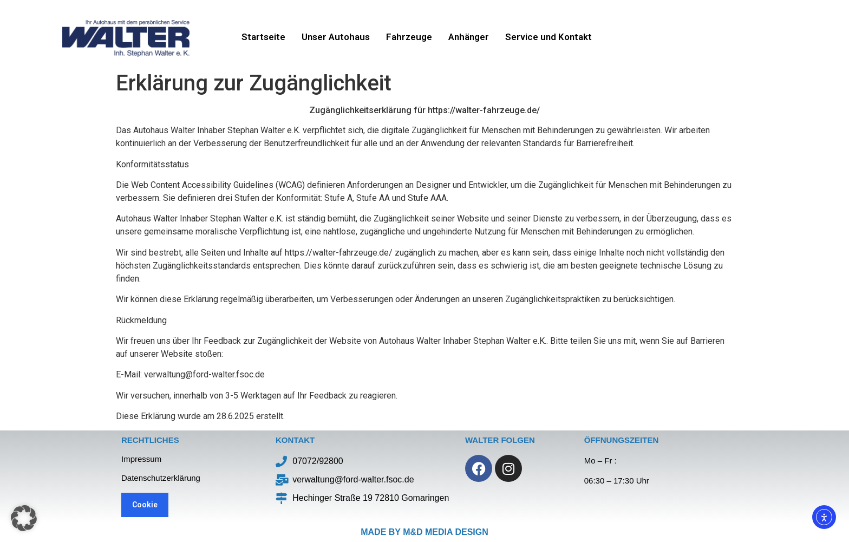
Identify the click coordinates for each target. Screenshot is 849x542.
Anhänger (468, 36)
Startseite (263, 36)
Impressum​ (141, 458)
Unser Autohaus (336, 36)
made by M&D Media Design (424, 532)
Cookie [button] (145, 504)
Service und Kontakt (548, 36)
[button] (24, 518)
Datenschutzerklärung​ (160, 477)
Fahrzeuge (409, 36)
